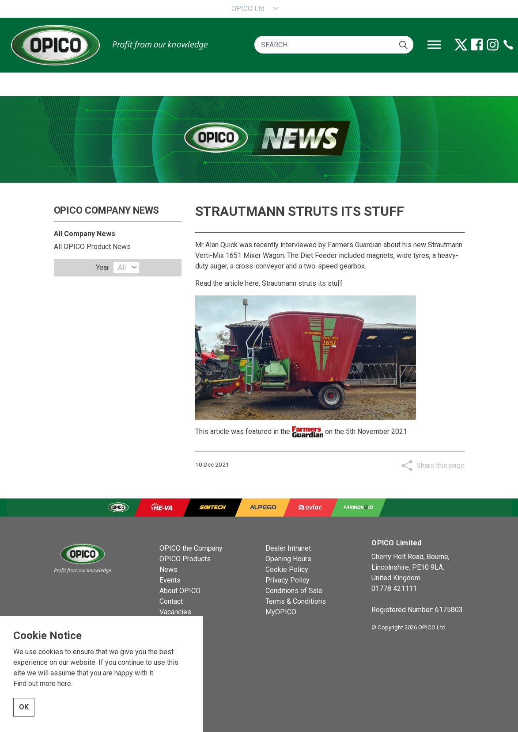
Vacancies (175, 612)
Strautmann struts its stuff (302, 283)
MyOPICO (280, 612)
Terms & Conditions (295, 601)
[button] (403, 45)
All (122, 267)
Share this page (440, 465)
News (168, 569)
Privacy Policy (287, 580)
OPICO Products (185, 559)
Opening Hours (288, 559)
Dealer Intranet (288, 548)
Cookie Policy (286, 569)
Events (170, 580)
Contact (171, 601)
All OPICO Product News (92, 246)
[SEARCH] (333, 45)
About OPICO (179, 590)
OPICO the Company (191, 548)
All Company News (84, 234)
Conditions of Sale (293, 590)
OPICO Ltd (248, 8)
